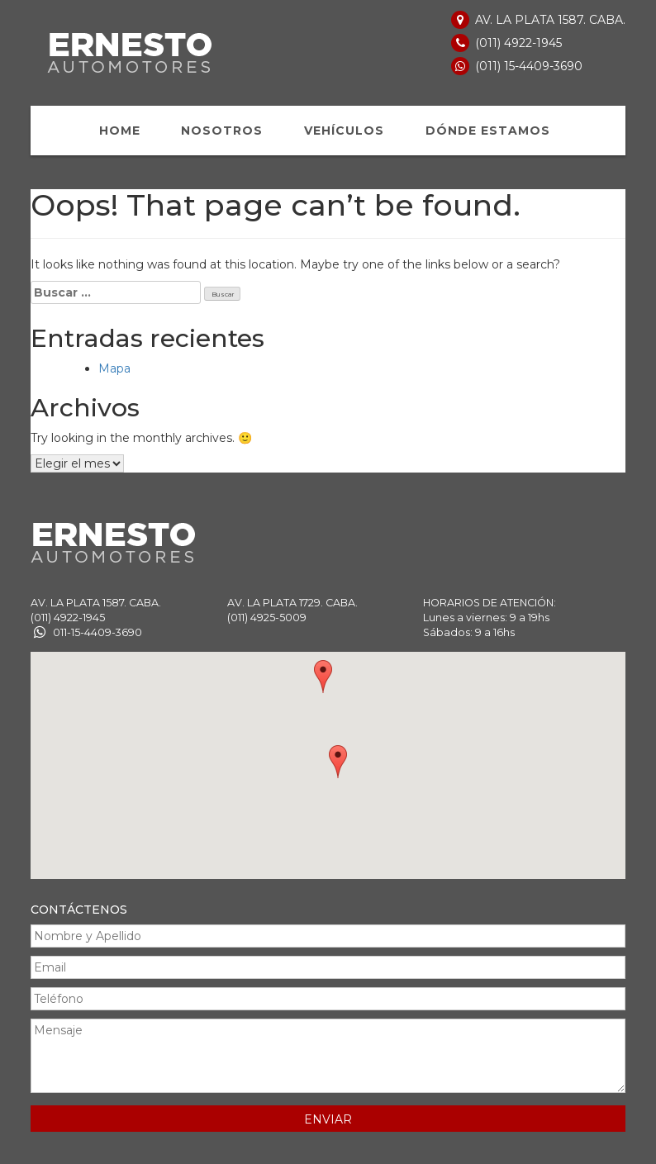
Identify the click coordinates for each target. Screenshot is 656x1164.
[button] (323, 676)
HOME (119, 130)
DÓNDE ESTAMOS (487, 130)
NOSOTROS (222, 130)
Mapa (114, 368)
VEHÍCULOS (344, 130)
